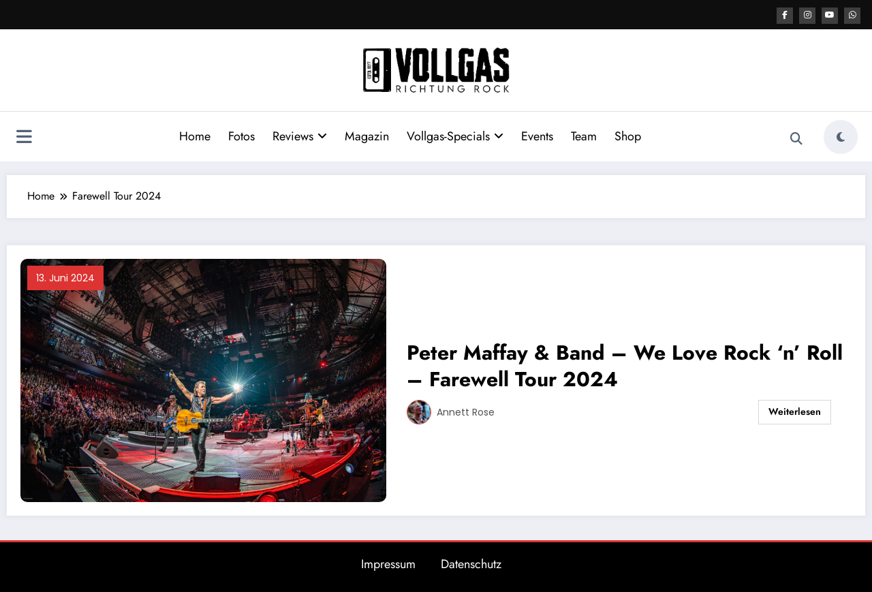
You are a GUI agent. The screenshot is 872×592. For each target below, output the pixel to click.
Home (195, 135)
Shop (627, 135)
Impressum (388, 563)
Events (537, 135)
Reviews (299, 135)
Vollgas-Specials (455, 135)
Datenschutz (471, 563)
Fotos (241, 135)
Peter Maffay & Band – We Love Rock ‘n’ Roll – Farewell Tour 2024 (625, 365)
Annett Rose (466, 411)
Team (584, 135)
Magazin (367, 135)
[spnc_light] (841, 136)
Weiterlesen (794, 411)
